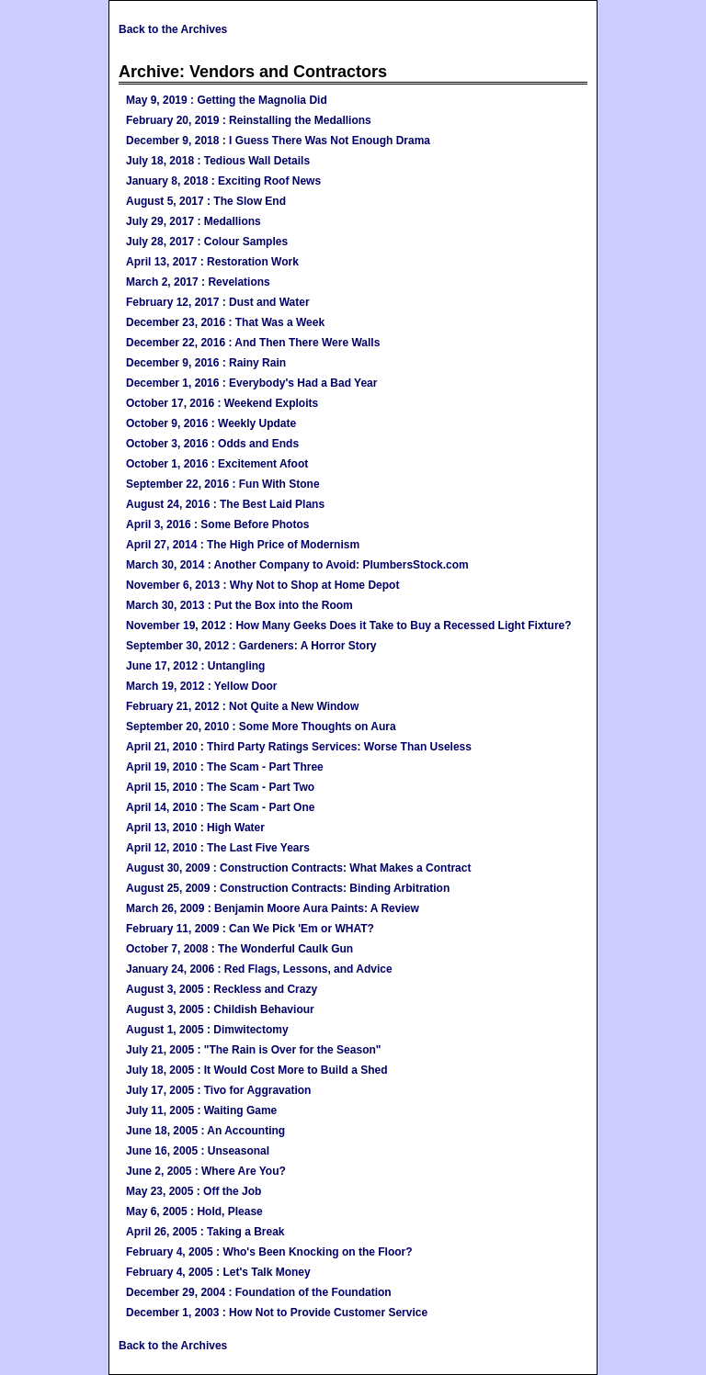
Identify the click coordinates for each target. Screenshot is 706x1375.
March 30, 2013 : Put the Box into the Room (239, 605)
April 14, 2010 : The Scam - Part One (220, 807)
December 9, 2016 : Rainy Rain (206, 362)
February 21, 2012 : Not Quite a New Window (242, 706)
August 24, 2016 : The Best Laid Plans (225, 504)
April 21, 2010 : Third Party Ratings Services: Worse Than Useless (299, 746)
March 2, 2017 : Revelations (198, 282)
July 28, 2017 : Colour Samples (207, 241)
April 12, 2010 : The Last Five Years (218, 847)
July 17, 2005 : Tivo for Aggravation (218, 1090)
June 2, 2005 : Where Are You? (206, 1171)
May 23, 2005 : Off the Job (193, 1191)
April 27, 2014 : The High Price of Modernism (242, 544)
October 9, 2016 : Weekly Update (211, 423)
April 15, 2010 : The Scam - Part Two (220, 787)
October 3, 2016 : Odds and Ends (212, 443)
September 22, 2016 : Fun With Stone (223, 484)
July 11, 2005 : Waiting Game (201, 1110)
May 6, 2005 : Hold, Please (194, 1211)
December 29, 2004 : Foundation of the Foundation (259, 1292)
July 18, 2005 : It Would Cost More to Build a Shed (257, 1070)
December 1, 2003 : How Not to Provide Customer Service (276, 1312)
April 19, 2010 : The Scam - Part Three (225, 767)
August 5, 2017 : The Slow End (206, 201)
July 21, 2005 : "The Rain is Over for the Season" (253, 1049)
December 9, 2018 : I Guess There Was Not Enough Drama (278, 140)
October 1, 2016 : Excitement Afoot (217, 463)
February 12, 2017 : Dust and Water (218, 302)
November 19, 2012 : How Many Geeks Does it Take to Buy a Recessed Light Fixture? (349, 625)
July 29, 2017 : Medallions (193, 221)
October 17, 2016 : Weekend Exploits (222, 403)
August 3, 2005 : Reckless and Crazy (221, 989)
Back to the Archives (173, 29)
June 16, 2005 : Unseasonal (197, 1150)
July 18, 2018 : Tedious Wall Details (218, 160)
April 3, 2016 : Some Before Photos (217, 524)
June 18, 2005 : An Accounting (205, 1130)
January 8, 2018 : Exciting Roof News (223, 181)
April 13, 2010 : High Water (195, 827)
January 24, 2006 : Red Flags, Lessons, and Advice (259, 969)
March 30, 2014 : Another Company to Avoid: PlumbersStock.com (297, 564)
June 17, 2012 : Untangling (195, 665)
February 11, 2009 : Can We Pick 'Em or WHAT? (250, 928)
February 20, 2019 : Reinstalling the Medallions (248, 120)
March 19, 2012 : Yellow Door (202, 686)
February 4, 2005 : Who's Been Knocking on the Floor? (269, 1251)
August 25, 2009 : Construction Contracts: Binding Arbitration (288, 888)
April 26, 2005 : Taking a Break (205, 1231)
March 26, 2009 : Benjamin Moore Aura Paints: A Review (272, 908)
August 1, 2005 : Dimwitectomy (207, 1029)
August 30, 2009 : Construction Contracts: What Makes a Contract (298, 868)
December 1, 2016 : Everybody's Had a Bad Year (251, 383)
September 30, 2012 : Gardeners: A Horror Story (251, 645)
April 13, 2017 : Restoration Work (212, 261)
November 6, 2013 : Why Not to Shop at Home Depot (262, 585)
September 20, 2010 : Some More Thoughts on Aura (261, 726)
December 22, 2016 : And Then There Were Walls (253, 342)
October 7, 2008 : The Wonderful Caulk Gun (239, 948)
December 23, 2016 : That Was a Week (225, 322)
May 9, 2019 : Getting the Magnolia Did (226, 100)
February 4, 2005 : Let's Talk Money (218, 1272)
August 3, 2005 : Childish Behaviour (220, 1009)
